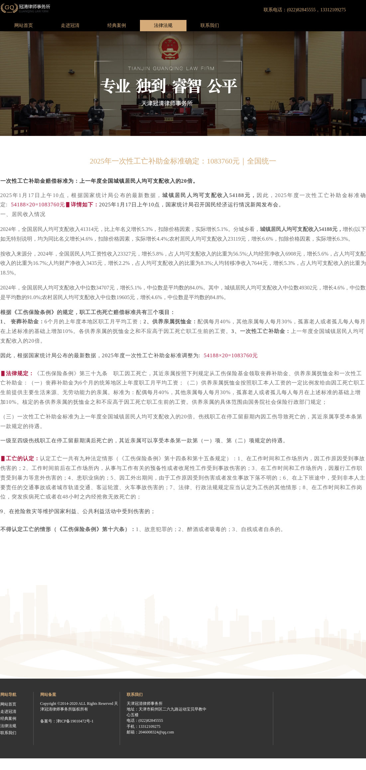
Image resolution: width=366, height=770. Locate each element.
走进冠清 (70, 25)
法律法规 (163, 25)
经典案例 (116, 25)
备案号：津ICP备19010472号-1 (67, 721)
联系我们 (209, 25)
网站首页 (23, 25)
